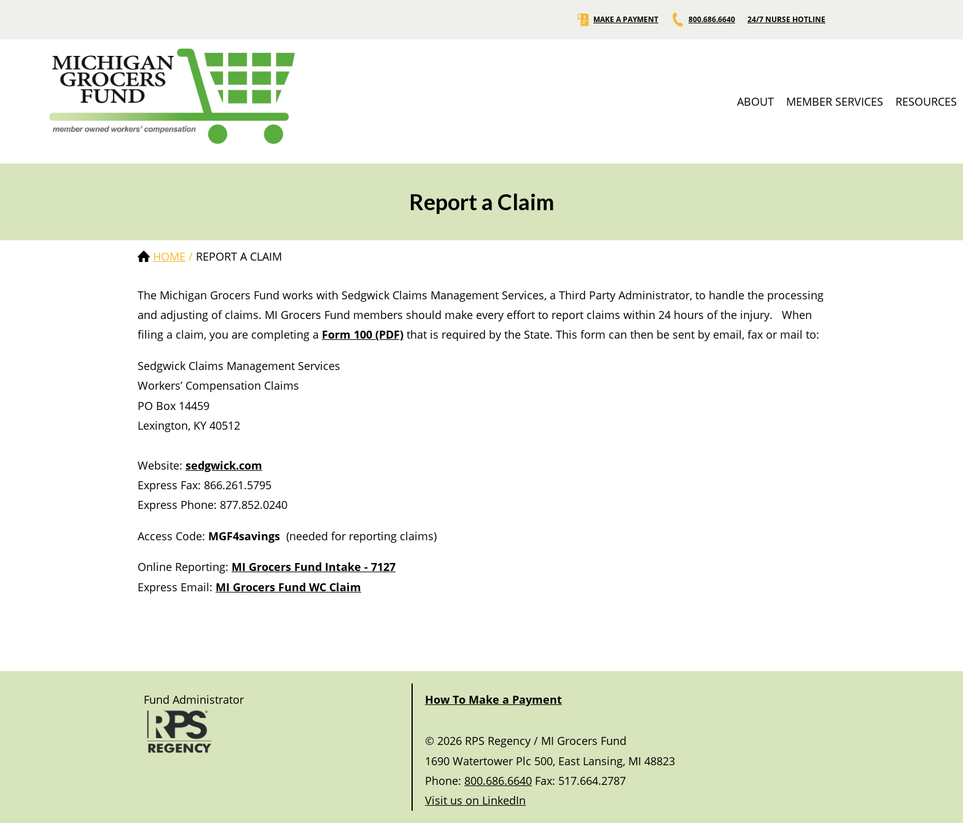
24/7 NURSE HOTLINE (786, 20)
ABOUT (755, 101)
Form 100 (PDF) (363, 334)
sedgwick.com (223, 465)
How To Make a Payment (493, 699)
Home (169, 256)
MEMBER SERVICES (834, 101)
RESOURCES (926, 101)
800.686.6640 (703, 19)
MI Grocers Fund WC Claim (288, 587)
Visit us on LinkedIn (475, 800)
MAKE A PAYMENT (616, 19)
